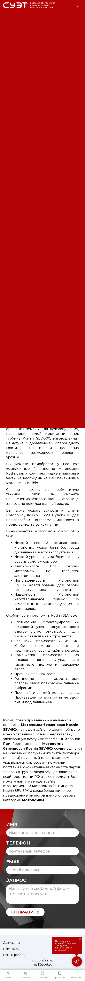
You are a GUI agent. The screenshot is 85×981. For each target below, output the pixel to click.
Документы (11, 943)
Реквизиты (11, 949)
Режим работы (14, 955)
